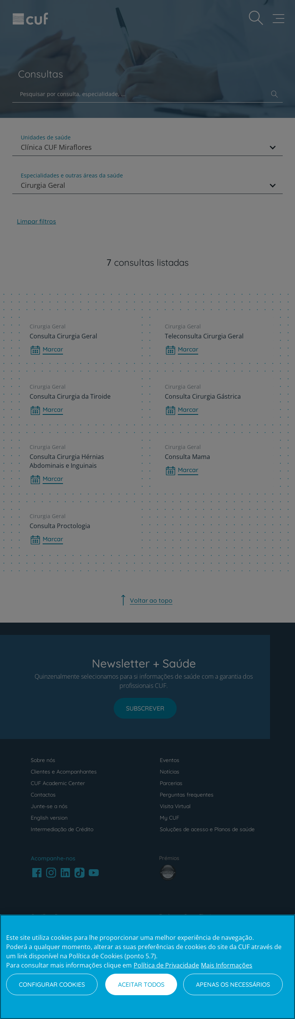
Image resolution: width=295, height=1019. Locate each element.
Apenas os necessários (233, 984)
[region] (147, 967)
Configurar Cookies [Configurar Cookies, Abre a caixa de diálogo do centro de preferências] (52, 984)
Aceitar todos (141, 984)
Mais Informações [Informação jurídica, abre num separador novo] (226, 965)
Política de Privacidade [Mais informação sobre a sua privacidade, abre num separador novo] (166, 965)
